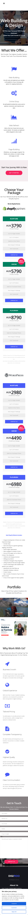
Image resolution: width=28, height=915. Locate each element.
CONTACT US (14, 254)
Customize (14, 907)
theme (17, 540)
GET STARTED (14, 173)
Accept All (14, 903)
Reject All (14, 911)
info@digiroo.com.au (14, 879)
